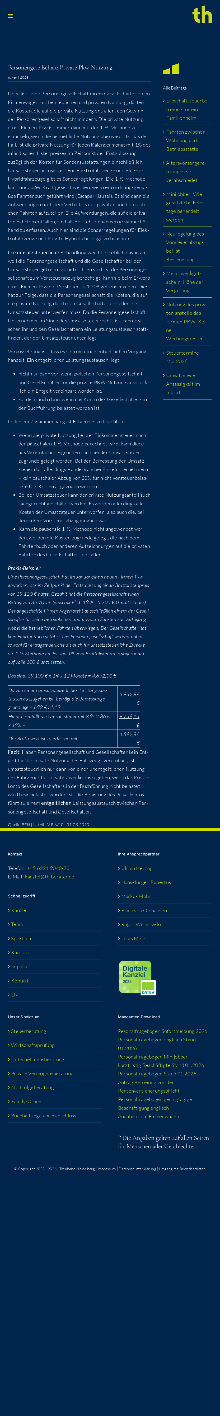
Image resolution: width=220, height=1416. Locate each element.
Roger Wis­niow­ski (141, 924)
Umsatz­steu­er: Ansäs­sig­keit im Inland (183, 384)
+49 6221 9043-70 (48, 868)
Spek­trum (21, 938)
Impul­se (20, 966)
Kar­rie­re (20, 952)
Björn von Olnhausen (144, 910)
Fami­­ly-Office (26, 1101)
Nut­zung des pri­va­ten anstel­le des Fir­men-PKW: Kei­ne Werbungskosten (187, 321)
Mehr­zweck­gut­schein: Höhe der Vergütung (185, 282)
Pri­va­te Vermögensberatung (42, 1073)
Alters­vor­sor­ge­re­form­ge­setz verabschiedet (186, 171)
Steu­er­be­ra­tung (28, 1031)
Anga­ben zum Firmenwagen (148, 1116)
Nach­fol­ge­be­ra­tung (32, 1087)
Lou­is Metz (133, 938)
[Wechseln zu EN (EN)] (55, 994)
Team (17, 924)
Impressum (107, 1168)
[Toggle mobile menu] (10, 16)
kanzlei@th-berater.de (49, 876)
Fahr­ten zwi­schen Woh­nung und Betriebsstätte (185, 140)
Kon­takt (20, 980)
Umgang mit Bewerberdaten (182, 1168)
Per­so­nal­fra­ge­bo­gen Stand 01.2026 (157, 1073)
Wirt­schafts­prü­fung (33, 1045)
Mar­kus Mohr (136, 896)
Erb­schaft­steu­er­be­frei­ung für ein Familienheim (187, 109)
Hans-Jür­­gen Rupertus (146, 882)
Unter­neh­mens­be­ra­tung (37, 1059)
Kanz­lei (19, 910)
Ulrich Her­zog (137, 868)
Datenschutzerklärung (137, 1168)
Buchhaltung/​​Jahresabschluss (43, 1115)
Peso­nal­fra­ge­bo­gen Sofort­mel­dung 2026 (163, 1031)
